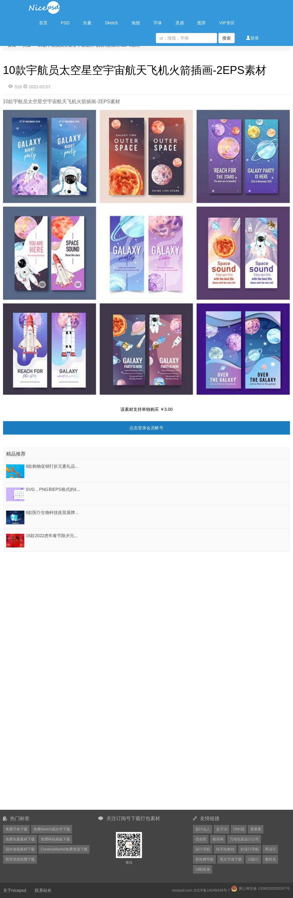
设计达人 (202, 829)
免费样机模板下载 (55, 839)
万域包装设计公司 (244, 839)
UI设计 (253, 859)
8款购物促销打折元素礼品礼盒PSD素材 (63, 466)
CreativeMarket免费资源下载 (64, 849)
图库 (201, 22)
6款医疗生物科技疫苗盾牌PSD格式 (59, 512)
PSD (65, 22)
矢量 (87, 22)
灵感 (179, 22)
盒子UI (221, 829)
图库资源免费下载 (20, 859)
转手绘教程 (225, 849)
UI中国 (238, 829)
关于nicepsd (14, 890)
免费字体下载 (16, 829)
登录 (252, 38)
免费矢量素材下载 (20, 839)
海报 (135, 22)
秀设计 (270, 849)
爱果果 (255, 829)
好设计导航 (250, 849)
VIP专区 (227, 22)
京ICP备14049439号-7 (211, 890)
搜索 (226, 38)
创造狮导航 (204, 859)
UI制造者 (202, 869)
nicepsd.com (182, 890)
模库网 (218, 839)
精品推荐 (16, 453)
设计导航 (202, 849)
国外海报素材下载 (20, 849)
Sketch (111, 22)
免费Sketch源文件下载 (52, 829)
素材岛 (270, 859)
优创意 (200, 839)
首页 (43, 22)
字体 (157, 22)
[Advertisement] (41, 592)
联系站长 (43, 890)
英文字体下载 (231, 859)
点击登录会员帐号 (146, 427)
